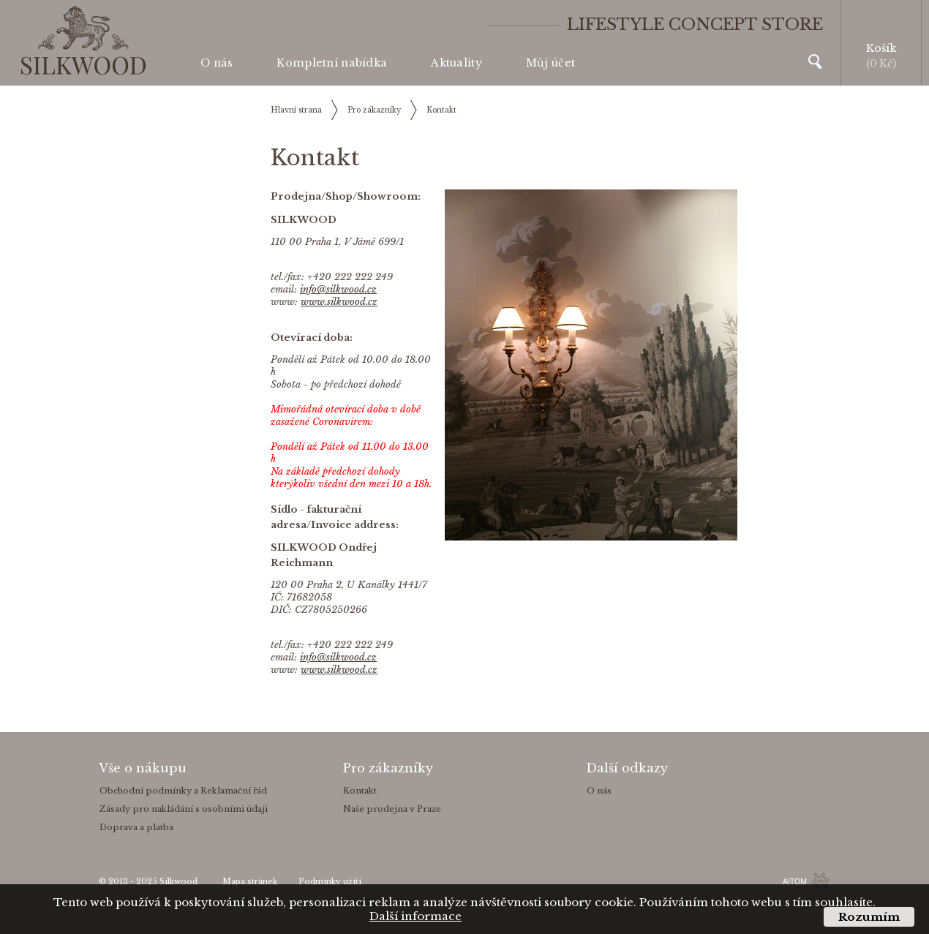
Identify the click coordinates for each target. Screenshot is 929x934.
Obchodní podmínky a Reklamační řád (183, 791)
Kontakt (441, 110)
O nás (216, 62)
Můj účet (550, 62)
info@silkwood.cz (338, 289)
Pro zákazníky (374, 110)
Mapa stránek (249, 881)
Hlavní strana (296, 110)
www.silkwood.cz (339, 301)
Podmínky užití (329, 881)
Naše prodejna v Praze (392, 809)
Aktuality (456, 62)
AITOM (795, 881)
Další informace (415, 916)
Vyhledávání (815, 61)
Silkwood (178, 881)
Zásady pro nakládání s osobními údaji (183, 809)
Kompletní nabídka (332, 62)
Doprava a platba (136, 827)
